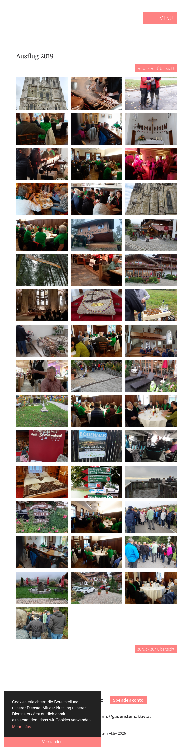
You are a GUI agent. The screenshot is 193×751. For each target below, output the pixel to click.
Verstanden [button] (52, 742)
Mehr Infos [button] (21, 727)
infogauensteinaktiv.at (125, 716)
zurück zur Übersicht (155, 68)
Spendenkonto (128, 700)
